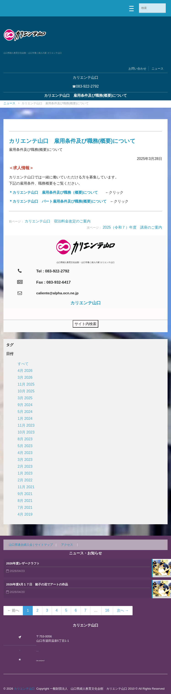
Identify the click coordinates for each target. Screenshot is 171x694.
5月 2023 (25, 446)
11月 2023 (26, 425)
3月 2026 (25, 377)
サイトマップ (44, 544)
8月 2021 (25, 501)
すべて (23, 364)
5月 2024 (25, 412)
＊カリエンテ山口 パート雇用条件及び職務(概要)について (58, 201)
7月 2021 (25, 507)
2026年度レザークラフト (23, 563)
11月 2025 (26, 384)
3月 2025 (25, 398)
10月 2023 (26, 432)
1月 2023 (25, 473)
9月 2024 (25, 405)
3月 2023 (25, 460)
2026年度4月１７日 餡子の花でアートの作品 (37, 584)
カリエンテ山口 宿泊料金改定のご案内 (58, 221)
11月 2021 (26, 487)
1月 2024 (25, 418)
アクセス (67, 544)
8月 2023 (25, 439)
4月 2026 (25, 371)
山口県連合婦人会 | (22, 544)
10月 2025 (26, 391)
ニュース (157, 68)
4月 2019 (25, 514)
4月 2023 (25, 453)
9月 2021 (25, 494)
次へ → (123, 610)
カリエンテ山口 (24, 688)
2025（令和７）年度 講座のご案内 (132, 227)
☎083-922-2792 (85, 86)
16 (107, 610)
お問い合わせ (137, 68)
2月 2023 (25, 466)
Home (9, 103)
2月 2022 (25, 480)
